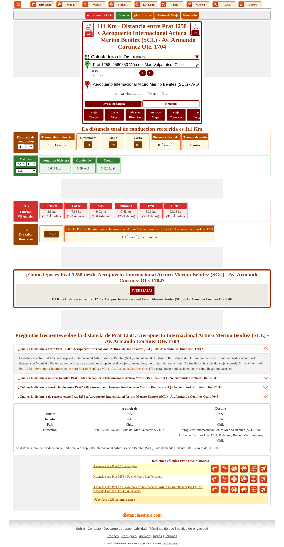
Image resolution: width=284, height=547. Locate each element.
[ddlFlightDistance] (167, 145)
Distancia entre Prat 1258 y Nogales (115, 466)
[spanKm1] (132, 237)
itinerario (190, 15)
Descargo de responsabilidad (125, 528)
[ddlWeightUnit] (31, 164)
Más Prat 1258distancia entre (115, 499)
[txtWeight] (21, 164)
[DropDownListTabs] (142, 57)
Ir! (88, 144)
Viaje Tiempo (93, 115)
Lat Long (196, 115)
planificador (143, 15)
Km (166, 94)
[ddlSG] (25, 170)
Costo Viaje (114, 115)
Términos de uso (161, 528)
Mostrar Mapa (155, 115)
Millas (154, 94)
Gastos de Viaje (167, 15)
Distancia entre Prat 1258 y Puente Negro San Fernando (127, 476)
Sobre (80, 528)
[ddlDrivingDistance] (28, 146)
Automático (136, 94)
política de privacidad (192, 528)
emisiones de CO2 (99, 15)
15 (195, 29)
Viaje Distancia (176, 115)
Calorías (123, 15)
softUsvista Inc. (170, 543)
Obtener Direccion (135, 115)
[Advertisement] (46, 49)
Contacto (94, 528)
